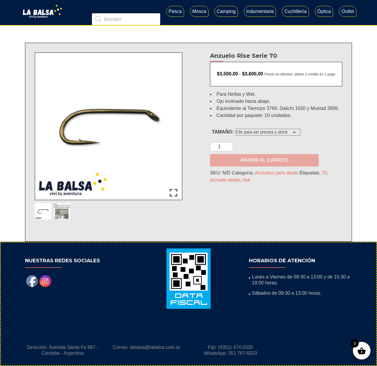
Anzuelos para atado (276, 172)
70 (324, 172)
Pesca (174, 11)
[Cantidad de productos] (221, 146)
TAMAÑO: (223, 131)
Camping (226, 11)
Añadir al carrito (264, 160)
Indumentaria (260, 11)
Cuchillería (295, 11)
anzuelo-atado (225, 179)
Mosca (199, 11)
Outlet (347, 11)
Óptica (324, 11)
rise (246, 179)
